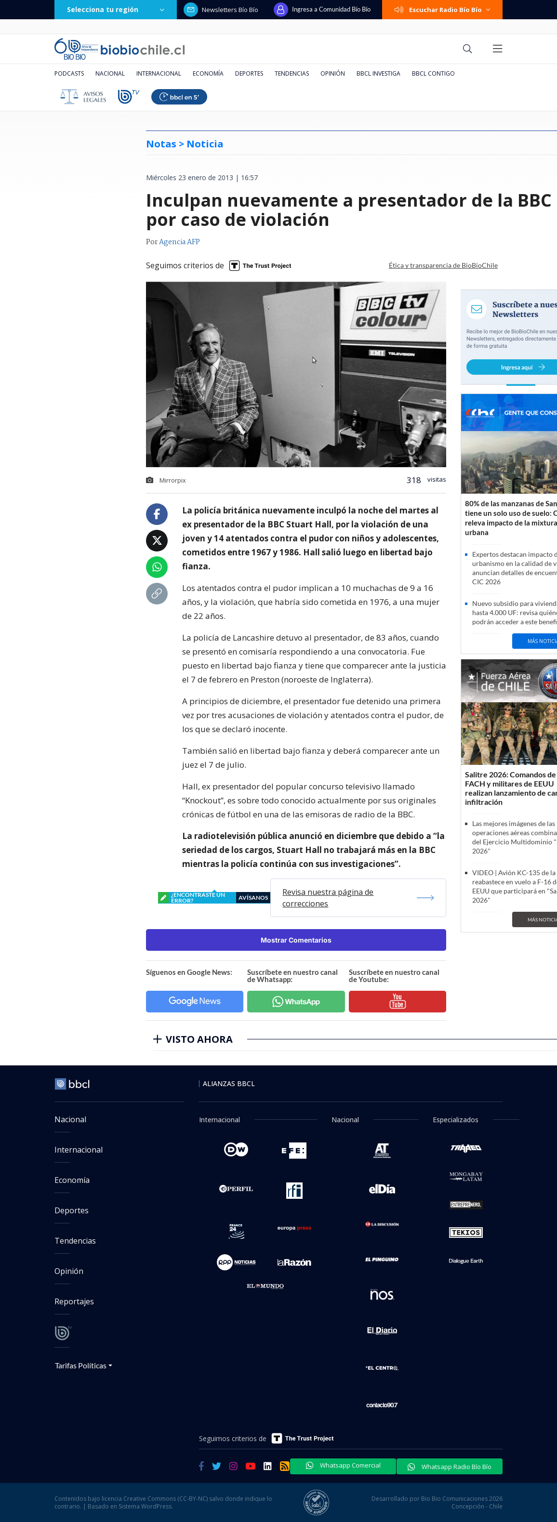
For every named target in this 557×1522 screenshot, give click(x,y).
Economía (208, 73)
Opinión (332, 73)
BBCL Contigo (433, 73)
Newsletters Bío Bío (221, 9)
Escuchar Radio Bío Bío (442, 9)
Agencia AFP (179, 242)
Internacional (158, 73)
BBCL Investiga (378, 73)
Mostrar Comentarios (296, 940)
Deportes (249, 73)
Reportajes (74, 1301)
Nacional (110, 73)
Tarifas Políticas (80, 1365)
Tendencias (292, 73)
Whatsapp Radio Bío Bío (449, 1466)
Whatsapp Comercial (343, 1465)
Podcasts (69, 73)
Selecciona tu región (115, 9)
